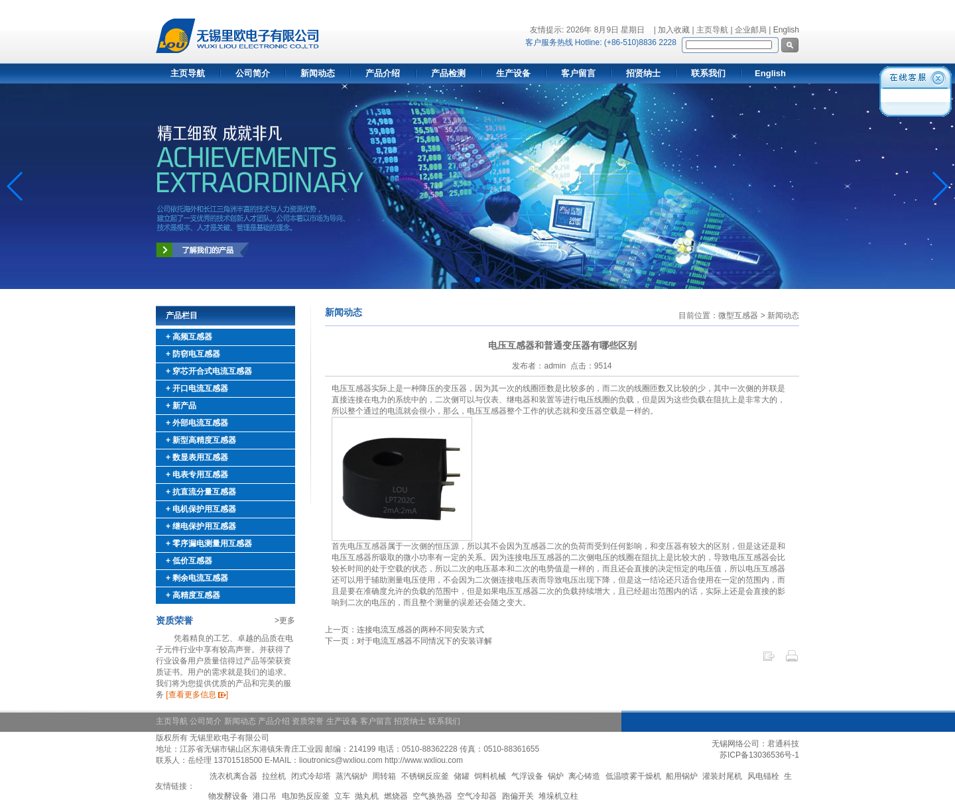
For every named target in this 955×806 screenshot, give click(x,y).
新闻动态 (317, 73)
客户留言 (578, 73)
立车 (342, 796)
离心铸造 (584, 776)
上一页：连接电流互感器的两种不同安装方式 (404, 629)
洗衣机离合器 (233, 776)
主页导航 (187, 73)
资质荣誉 (308, 721)
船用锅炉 (682, 776)
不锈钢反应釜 (425, 776)
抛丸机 (367, 796)
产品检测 (448, 73)
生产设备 (513, 73)
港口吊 (265, 796)
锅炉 (556, 776)
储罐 (462, 776)
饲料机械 (490, 776)
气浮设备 (527, 776)
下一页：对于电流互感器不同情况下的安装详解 (408, 641)
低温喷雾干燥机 (633, 776)
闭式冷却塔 (311, 776)
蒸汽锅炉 (351, 776)
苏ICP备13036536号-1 (759, 755)
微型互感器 (738, 315)
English (786, 29)
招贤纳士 (643, 73)
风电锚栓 (763, 776)
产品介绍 (382, 73)
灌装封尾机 (722, 776)
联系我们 (708, 73)
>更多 (285, 620)
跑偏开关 (518, 796)
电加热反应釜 (306, 796)
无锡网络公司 (735, 743)
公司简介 (252, 73)
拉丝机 (274, 776)
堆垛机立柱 (558, 796)
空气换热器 (432, 796)
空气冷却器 (477, 796)
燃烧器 (396, 796)
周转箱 (384, 776)
